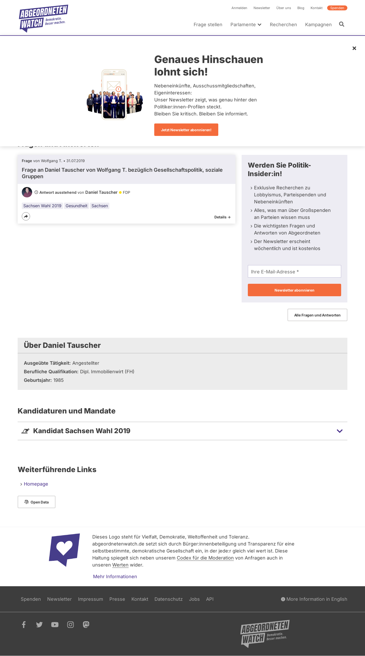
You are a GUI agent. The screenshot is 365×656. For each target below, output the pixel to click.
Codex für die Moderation (205, 558)
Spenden (337, 8)
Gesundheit (76, 205)
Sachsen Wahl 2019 (42, 205)
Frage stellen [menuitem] (208, 24)
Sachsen (100, 205)
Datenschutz (169, 599)
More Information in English (314, 599)
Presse (117, 599)
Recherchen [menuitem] (283, 24)
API (210, 599)
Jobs (194, 599)
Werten (120, 565)
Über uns (283, 8)
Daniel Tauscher (101, 192)
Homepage (36, 484)
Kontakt (316, 8)
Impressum (90, 599)
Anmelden (239, 8)
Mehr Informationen (115, 576)
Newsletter (262, 8)
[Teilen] (26, 216)
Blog (300, 8)
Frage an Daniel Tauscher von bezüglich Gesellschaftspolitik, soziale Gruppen (122, 173)
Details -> (222, 217)
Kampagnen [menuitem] (318, 24)
